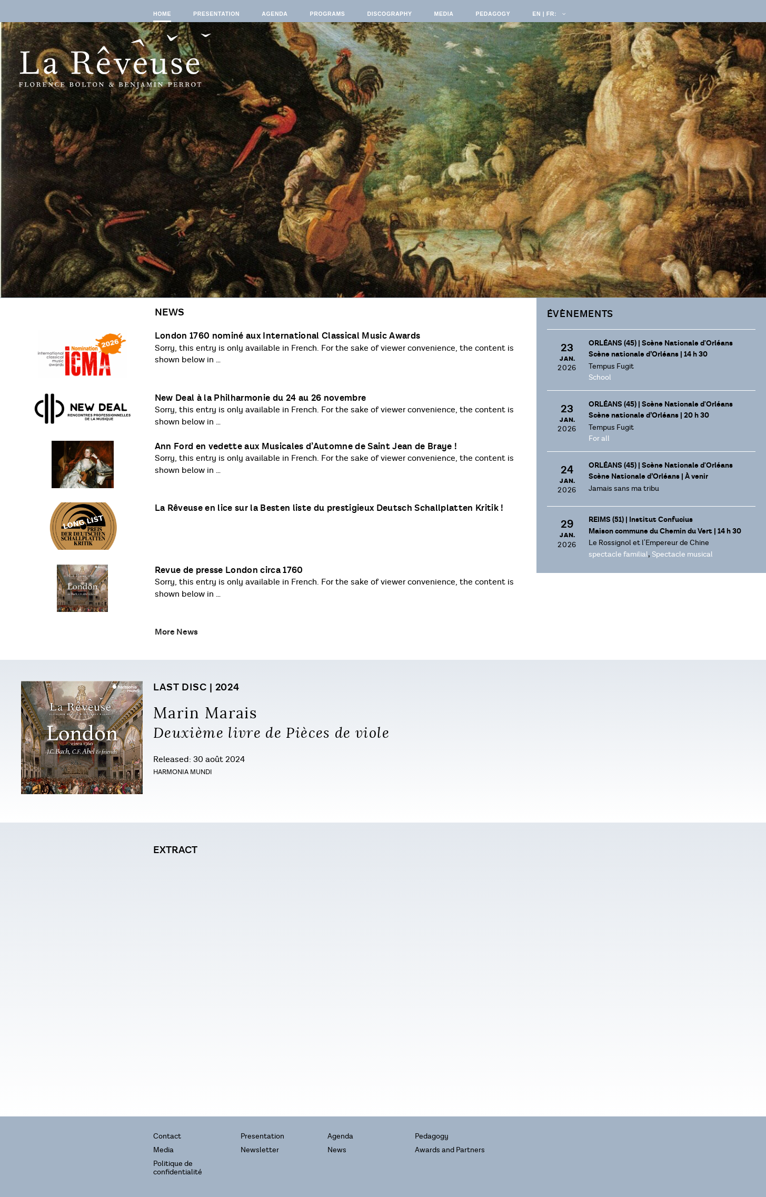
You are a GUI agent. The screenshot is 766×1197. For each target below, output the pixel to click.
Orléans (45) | (661, 343)
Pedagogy (493, 14)
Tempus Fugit (611, 366)
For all (599, 438)
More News (176, 632)
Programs (327, 14)
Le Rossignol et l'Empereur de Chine (649, 542)
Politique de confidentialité (177, 1167)
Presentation (216, 14)
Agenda (274, 14)
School (600, 377)
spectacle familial (618, 554)
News (336, 1149)
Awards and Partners (450, 1149)
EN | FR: (548, 14)
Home (162, 14)
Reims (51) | (641, 520)
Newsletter (260, 1149)
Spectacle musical (682, 554)
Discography (389, 14)
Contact (167, 1136)
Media (444, 14)
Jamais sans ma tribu (624, 488)
